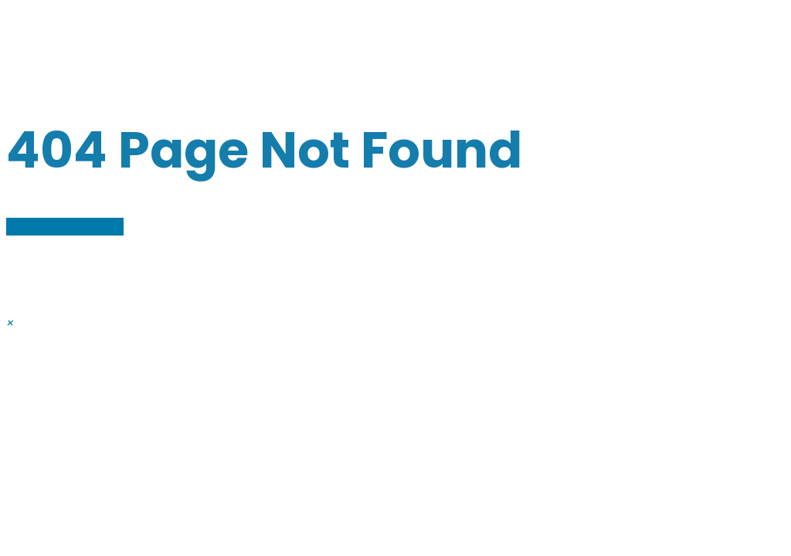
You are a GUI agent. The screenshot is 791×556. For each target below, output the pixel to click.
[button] (10, 323)
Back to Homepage (65, 227)
